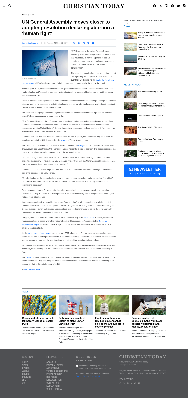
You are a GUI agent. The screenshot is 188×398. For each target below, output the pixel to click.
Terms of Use (82, 376)
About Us (51, 362)
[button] (4, 6)
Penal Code (89, 218)
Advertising (52, 368)
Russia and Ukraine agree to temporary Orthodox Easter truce (38, 321)
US (23, 383)
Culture (26, 377)
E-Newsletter (54, 380)
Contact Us (52, 383)
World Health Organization (39, 233)
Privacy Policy (54, 374)
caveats (29, 257)
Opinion (26, 368)
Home (24, 15)
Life (24, 380)
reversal (64, 140)
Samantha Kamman (30, 43)
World (25, 371)
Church (26, 374)
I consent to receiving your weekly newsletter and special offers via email (95, 367)
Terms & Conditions (57, 371)
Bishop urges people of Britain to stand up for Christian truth (72, 321)
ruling (80, 146)
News (32, 15)
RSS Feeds (51, 377)
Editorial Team (54, 365)
